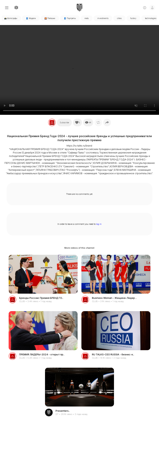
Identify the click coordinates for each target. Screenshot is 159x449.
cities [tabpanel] (119, 18)
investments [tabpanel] (102, 18)
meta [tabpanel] (86, 18)
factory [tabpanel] (133, 18)
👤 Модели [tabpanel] (31, 18)
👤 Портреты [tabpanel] (70, 18)
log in (99, 224)
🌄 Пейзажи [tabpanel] (49, 18)
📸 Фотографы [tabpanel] (10, 18)
